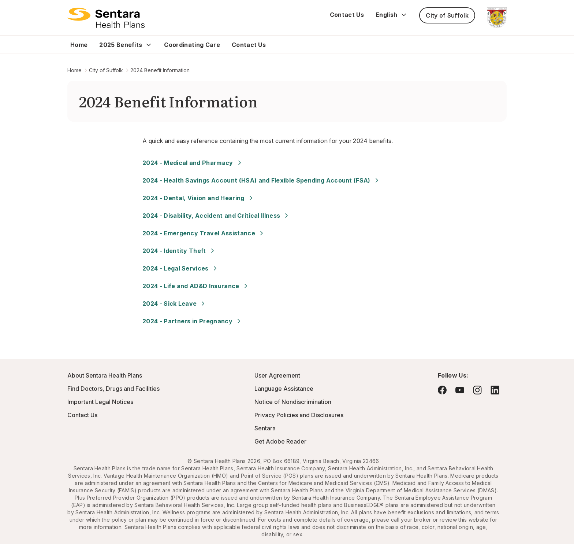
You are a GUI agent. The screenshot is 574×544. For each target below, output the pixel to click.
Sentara (265, 428)
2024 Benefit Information (160, 70)
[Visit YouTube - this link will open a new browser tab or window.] (459, 390)
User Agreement (277, 375)
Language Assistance (283, 388)
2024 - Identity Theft (179, 250)
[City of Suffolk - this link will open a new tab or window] (497, 17)
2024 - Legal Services (180, 268)
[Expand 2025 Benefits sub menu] (148, 44)
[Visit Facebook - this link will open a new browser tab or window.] (442, 390)
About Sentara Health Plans (104, 375)
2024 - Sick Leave (174, 303)
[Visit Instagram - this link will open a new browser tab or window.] (477, 390)
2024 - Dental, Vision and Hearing (198, 198)
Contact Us (347, 14)
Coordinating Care (192, 44)
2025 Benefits (120, 44)
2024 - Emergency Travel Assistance (203, 233)
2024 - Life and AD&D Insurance (196, 286)
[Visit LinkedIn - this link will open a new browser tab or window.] (495, 390)
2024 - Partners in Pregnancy (192, 321)
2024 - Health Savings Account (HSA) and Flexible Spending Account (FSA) (261, 180)
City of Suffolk (447, 15)
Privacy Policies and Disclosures (298, 415)
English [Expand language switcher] (391, 14)
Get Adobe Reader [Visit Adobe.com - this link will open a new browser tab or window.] (280, 441)
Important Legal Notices (100, 401)
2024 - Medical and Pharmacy (192, 162)
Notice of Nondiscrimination (292, 401)
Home (78, 44)
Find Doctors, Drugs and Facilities (113, 388)
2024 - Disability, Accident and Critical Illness (216, 215)
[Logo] (106, 17)
